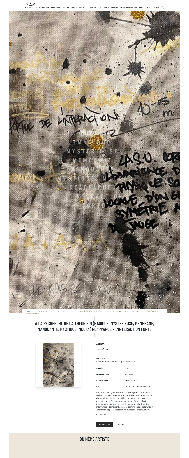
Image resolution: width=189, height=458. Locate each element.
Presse (141, 8)
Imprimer (121, 424)
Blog (148, 8)
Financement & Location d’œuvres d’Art (103, 8)
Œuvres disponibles (78, 8)
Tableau (64, 311)
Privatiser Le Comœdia (128, 8)
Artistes (65, 8)
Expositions (55, 8)
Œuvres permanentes (48, 311)
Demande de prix (104, 424)
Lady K (102, 348)
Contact (156, 8)
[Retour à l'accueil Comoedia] (31, 5)
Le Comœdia (30, 311)
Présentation (44, 8)
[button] (162, 8)
